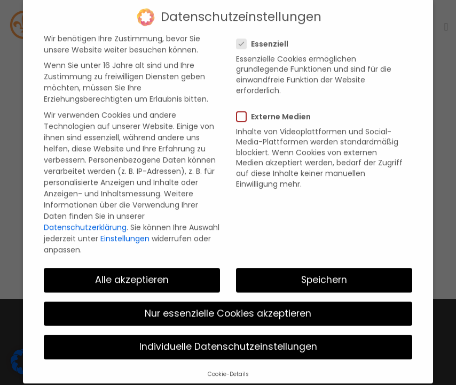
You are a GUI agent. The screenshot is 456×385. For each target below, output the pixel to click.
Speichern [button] (324, 272)
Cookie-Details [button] (228, 366)
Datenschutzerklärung (85, 219)
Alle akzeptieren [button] (132, 272)
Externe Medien (277, 108)
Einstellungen (125, 230)
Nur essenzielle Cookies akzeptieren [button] (228, 305)
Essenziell (265, 35)
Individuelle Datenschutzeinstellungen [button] (228, 339)
